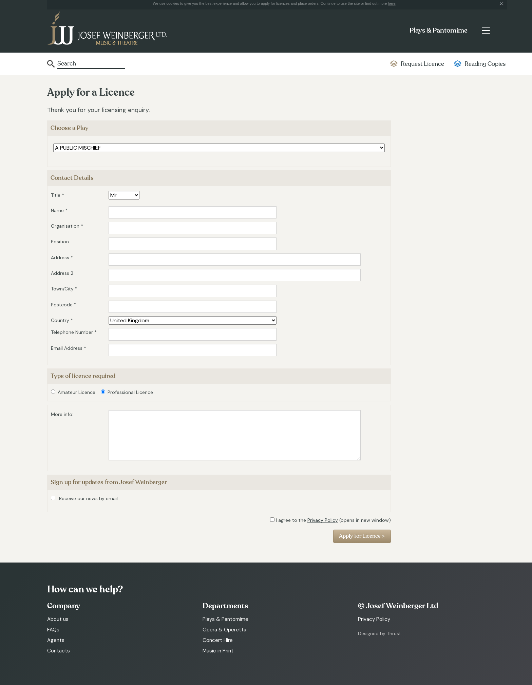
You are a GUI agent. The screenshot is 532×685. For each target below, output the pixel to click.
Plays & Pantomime (439, 30)
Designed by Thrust (379, 633)
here (392, 3)
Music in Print (218, 650)
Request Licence (422, 64)
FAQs (53, 629)
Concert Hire (218, 640)
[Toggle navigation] (486, 30)
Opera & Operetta (224, 629)
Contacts (58, 650)
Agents (55, 640)
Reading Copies (485, 64)
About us (58, 619)
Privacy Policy (322, 520)
